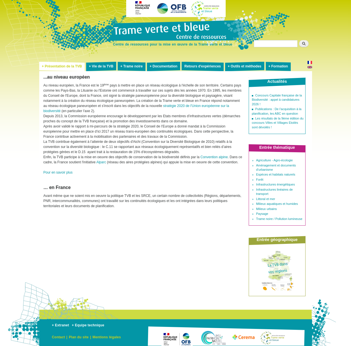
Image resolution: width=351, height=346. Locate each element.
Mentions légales (106, 337)
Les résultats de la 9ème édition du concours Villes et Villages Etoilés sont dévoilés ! (278, 123)
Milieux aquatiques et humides (277, 203)
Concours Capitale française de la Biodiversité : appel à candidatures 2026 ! (277, 100)
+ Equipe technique (88, 325)
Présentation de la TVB (63, 66)
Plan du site (79, 337)
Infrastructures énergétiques (275, 184)
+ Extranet (60, 325)
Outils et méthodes (246, 66)
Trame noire (133, 66)
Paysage (262, 213)
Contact (58, 337)
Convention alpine (214, 157)
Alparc (101, 162)
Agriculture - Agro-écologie (274, 160)
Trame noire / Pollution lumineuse (279, 219)
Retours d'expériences (202, 66)
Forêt (259, 179)
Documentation (165, 66)
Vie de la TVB (102, 66)
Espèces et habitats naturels (275, 174)
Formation (279, 66)
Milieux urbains (266, 209)
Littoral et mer (265, 199)
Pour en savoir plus (58, 172)
